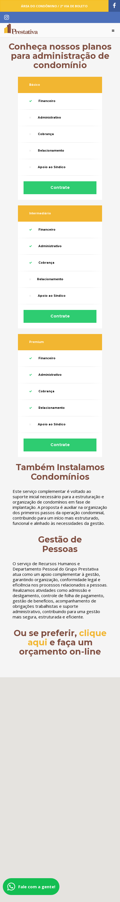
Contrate (60, 187)
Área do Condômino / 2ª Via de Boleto (54, 6)
